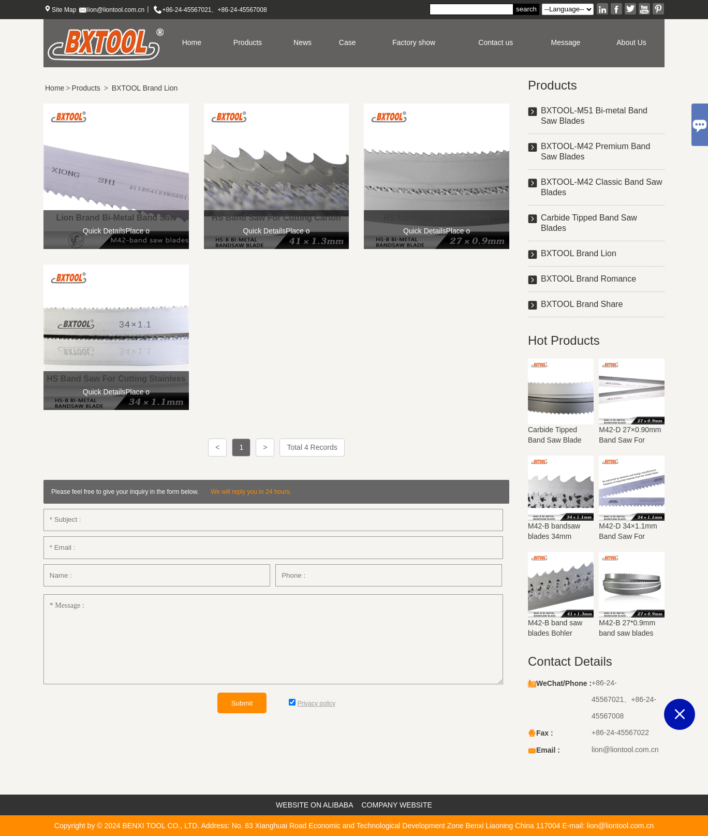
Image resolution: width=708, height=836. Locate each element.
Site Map (64, 9)
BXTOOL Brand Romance (588, 278)
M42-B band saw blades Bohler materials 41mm (555, 633)
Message (566, 42)
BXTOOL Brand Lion (145, 88)
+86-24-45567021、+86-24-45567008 (214, 9)
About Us (631, 42)
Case (347, 42)
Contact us (495, 42)
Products (247, 42)
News (302, 42)
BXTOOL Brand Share (582, 304)
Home (191, 42)
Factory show (413, 42)
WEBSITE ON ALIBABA (314, 805)
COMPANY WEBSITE (397, 805)
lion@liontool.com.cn (115, 9)
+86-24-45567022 (620, 732)
